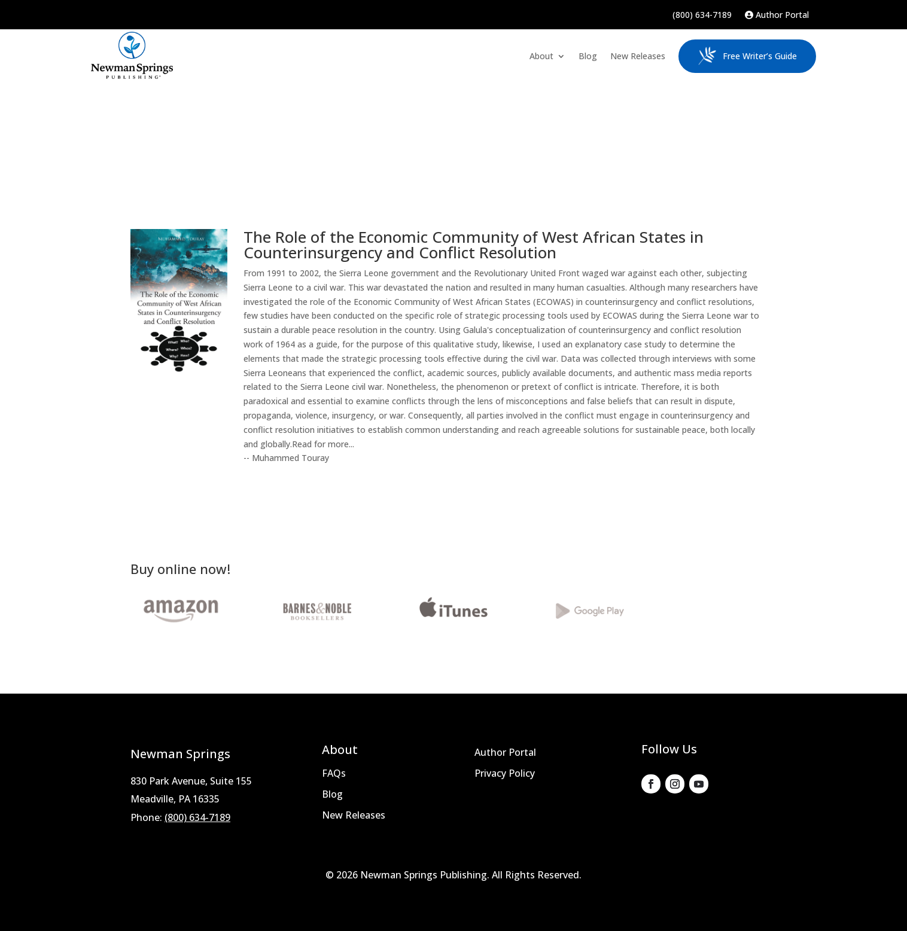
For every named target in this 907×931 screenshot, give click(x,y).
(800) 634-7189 (702, 15)
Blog (588, 56)
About (541, 56)
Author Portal (777, 15)
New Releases (637, 56)
